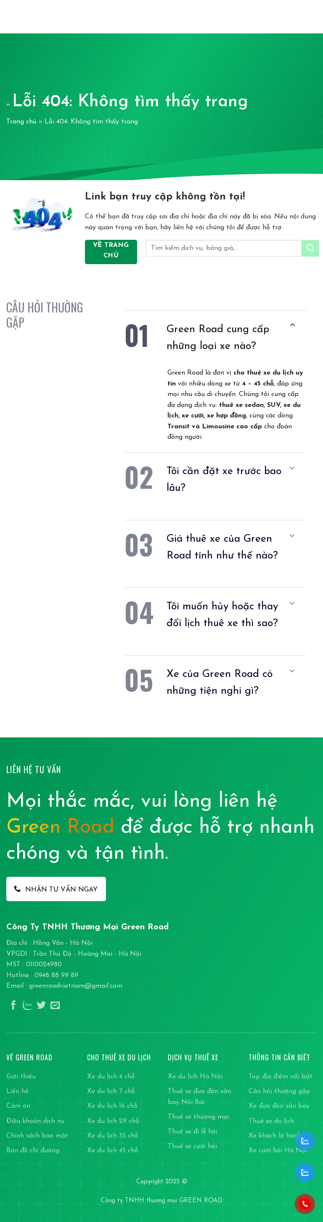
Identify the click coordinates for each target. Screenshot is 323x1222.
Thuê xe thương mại (198, 1117)
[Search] (297, 16)
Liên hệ (17, 1091)
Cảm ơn (18, 1106)
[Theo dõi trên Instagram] (27, 1006)
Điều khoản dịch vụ (35, 1121)
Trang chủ (21, 121)
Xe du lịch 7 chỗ (111, 1091)
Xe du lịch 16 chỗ (112, 1106)
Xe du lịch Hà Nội (195, 1076)
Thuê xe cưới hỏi (192, 1146)
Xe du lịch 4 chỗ (111, 1076)
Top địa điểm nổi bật (280, 1076)
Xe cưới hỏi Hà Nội (278, 1150)
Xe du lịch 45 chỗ (112, 1150)
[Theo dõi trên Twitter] (41, 1006)
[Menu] (312, 16)
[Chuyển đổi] (292, 325)
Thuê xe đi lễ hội (192, 1131)
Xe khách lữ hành (275, 1136)
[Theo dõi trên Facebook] (13, 1006)
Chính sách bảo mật (37, 1136)
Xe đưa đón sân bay (279, 1106)
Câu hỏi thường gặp (279, 1091)
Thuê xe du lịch (271, 1121)
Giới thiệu (21, 1076)
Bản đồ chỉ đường (32, 1150)
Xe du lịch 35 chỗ (112, 1136)
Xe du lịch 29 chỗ (113, 1121)
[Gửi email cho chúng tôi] (55, 1006)
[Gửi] (310, 248)
